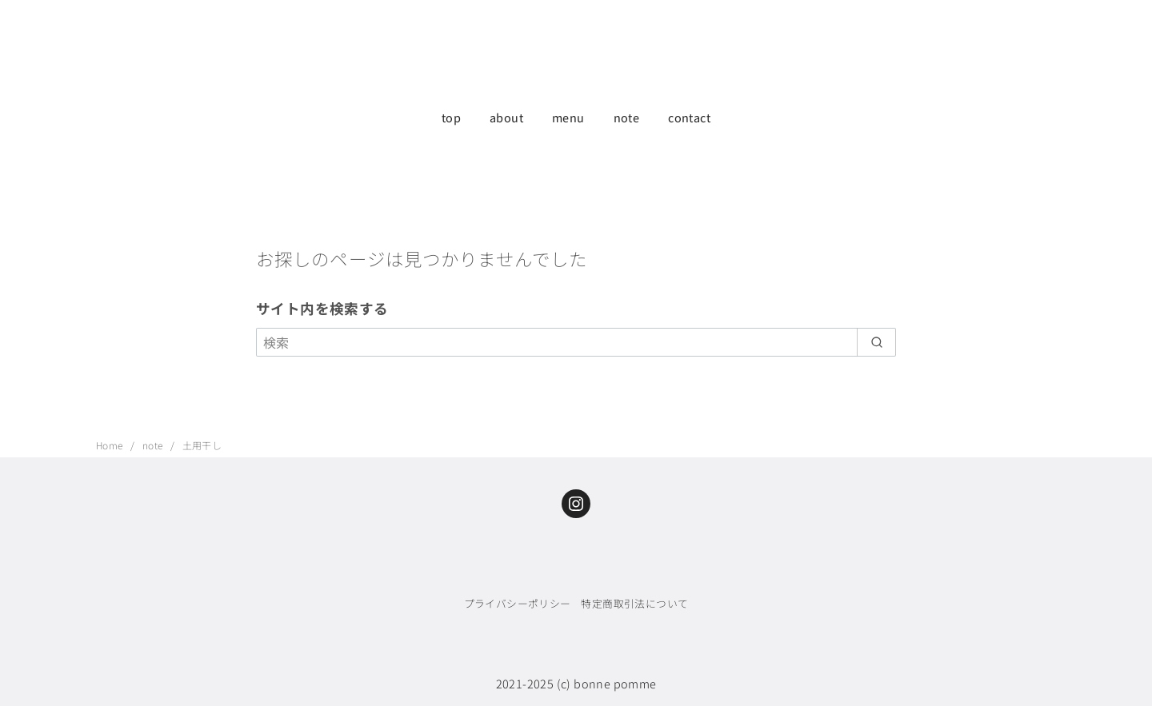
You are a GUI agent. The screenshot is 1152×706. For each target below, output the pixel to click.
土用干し (202, 445)
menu (568, 117)
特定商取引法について (634, 603)
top (451, 117)
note (627, 117)
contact (689, 117)
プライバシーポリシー (517, 603)
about (506, 117)
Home (111, 445)
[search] (876, 342)
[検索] (576, 342)
